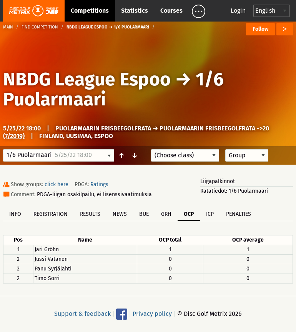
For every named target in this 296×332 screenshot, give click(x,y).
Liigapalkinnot (217, 181)
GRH (166, 214)
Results (90, 214)
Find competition (40, 27)
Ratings (99, 184)
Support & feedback (82, 313)
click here (56, 184)
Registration (50, 214)
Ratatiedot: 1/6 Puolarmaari (234, 191)
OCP (189, 214)
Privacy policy (152, 313)
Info (15, 214)
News (120, 214)
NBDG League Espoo (87, 79)
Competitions (90, 10)
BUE (144, 214)
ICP (210, 214)
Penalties (238, 214)
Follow (260, 29)
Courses (171, 10)
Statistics (134, 10)
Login (238, 10)
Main (8, 27)
